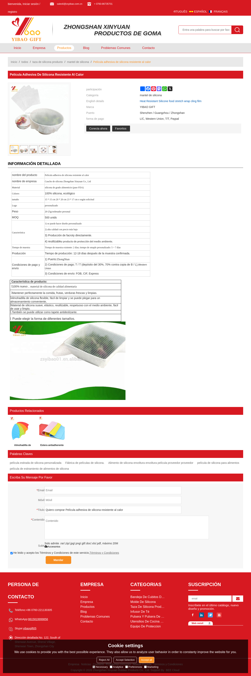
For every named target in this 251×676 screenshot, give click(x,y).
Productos (64, 48)
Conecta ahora (98, 128)
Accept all (146, 659)
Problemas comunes (115, 48)
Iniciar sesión (31, 3)
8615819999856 (38, 619)
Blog (86, 48)
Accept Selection (125, 659)
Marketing (151, 666)
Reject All (104, 659)
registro (12, 11)
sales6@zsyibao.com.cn (69, 4)
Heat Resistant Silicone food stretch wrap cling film (170, 101)
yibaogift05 (29, 628)
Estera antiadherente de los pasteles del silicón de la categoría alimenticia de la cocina (52, 446)
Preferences (133, 666)
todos (24, 61)
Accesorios (52, 546)
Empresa (39, 48)
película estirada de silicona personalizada (35, 462)
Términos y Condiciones (104, 552)
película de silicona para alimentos (218, 462)
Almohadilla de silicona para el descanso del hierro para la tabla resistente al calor (22, 446)
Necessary (100, 666)
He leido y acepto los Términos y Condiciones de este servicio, (64, 552)
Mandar (58, 560)
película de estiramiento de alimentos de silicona (39, 468)
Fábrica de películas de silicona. (84, 462)
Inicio (17, 48)
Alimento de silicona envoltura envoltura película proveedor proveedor (150, 462)
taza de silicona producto (47, 61)
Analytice (116, 666)
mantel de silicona (78, 61)
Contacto (148, 48)
